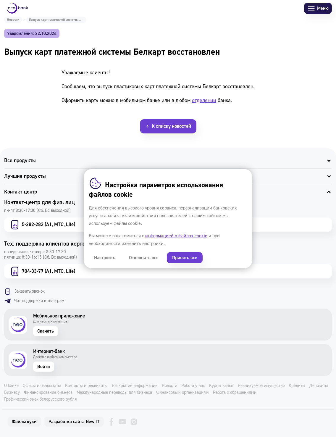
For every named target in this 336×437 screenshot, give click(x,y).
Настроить (104, 258)
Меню (318, 8)
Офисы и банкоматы (42, 385)
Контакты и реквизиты (86, 385)
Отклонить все (144, 258)
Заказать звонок (24, 291)
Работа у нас (193, 385)
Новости (13, 19)
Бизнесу (12, 392)
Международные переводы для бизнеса (114, 392)
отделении (204, 100)
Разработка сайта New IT (74, 422)
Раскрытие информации (135, 385)
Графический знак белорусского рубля (40, 399)
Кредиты (297, 385)
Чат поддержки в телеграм (34, 300)
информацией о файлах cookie (176, 236)
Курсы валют (221, 385)
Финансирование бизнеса (48, 392)
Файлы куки (24, 422)
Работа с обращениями (234, 392)
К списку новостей (168, 126)
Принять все (184, 258)
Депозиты (318, 385)
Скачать (45, 331)
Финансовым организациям (182, 392)
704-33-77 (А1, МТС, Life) (42, 271)
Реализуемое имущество (261, 385)
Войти (43, 367)
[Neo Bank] (17, 8)
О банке (11, 385)
